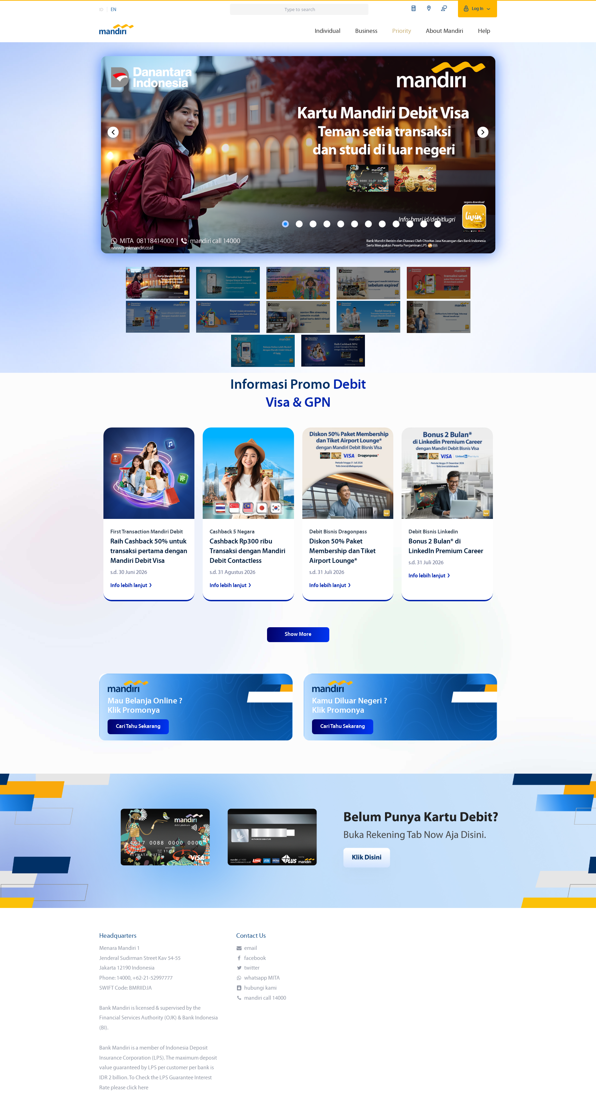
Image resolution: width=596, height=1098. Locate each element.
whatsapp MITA (261, 978)
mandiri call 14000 (264, 998)
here (143, 1088)
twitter (251, 968)
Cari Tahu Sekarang (138, 726)
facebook (254, 958)
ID (101, 10)
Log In (477, 9)
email (250, 948)
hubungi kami (260, 988)
